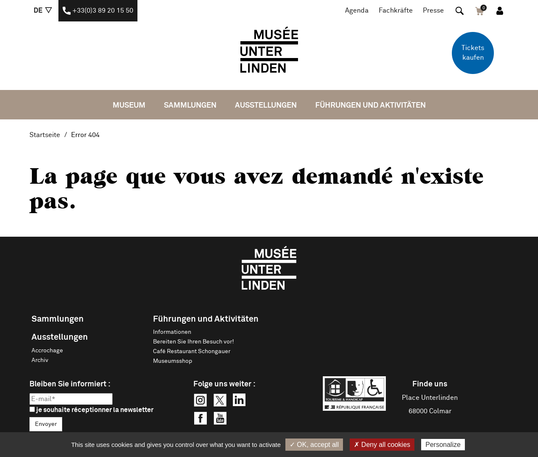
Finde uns (429, 384)
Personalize (443, 444)
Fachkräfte (396, 10)
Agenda (357, 10)
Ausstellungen (266, 105)
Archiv (40, 360)
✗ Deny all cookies (382, 444)
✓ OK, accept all (314, 444)
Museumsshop (172, 361)
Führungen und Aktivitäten (370, 105)
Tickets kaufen (473, 53)
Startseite (44, 135)
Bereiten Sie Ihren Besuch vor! (193, 342)
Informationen (172, 332)
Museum (129, 105)
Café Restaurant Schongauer (191, 351)
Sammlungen (190, 105)
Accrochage (47, 351)
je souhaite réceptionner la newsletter (91, 410)
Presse (433, 10)
